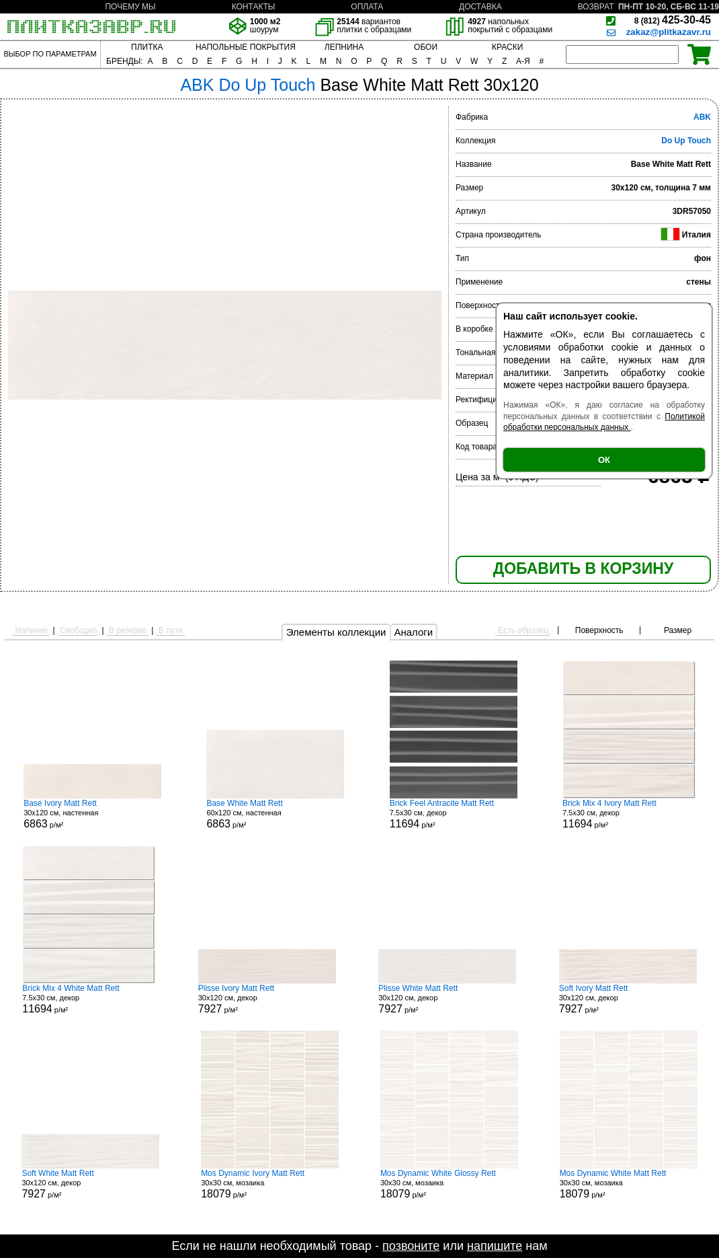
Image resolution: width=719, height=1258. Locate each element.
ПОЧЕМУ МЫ (130, 6)
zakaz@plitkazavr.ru (668, 32)
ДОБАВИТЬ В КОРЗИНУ (583, 568)
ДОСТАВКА (480, 6)
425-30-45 (672, 20)
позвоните (410, 1246)
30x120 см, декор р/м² (267, 999)
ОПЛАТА (367, 6)
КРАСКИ (507, 47)
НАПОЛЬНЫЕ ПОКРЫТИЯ (246, 47)
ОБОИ (425, 47)
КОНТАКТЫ (254, 6)
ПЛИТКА (147, 47)
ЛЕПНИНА (344, 47)
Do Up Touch (686, 140)
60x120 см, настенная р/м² (275, 814)
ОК (604, 460)
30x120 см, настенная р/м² (92, 814)
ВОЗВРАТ (596, 6)
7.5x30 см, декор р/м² (453, 814)
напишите (494, 1246)
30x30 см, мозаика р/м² (270, 1184)
